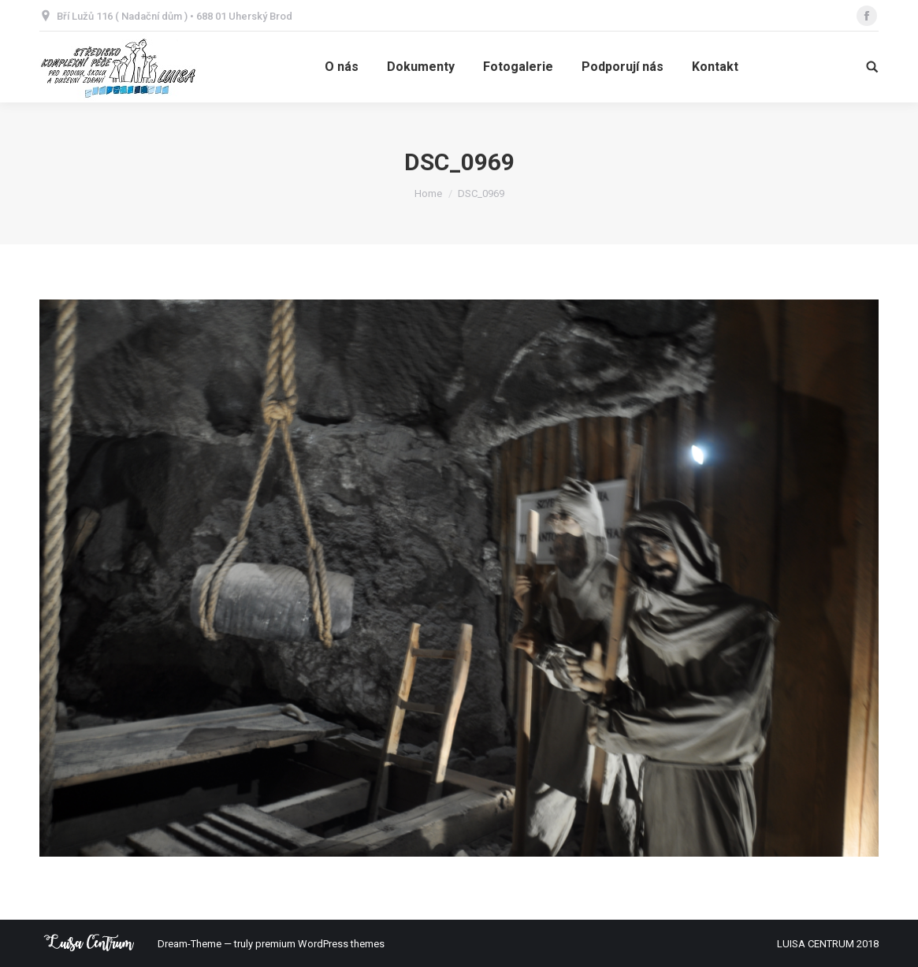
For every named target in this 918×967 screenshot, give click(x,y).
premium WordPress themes (320, 944)
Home (428, 193)
